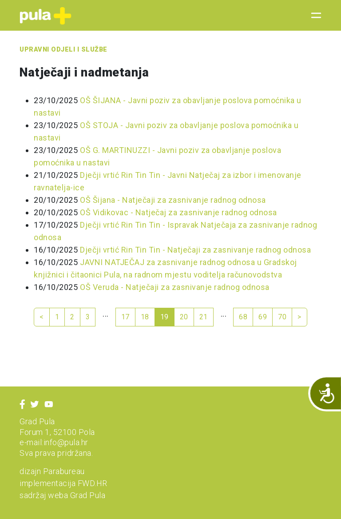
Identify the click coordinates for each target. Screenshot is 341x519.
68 (243, 317)
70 (282, 317)
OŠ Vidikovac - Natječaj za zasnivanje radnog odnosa (178, 212)
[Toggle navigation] (313, 15)
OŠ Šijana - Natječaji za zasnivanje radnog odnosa (173, 200)
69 (262, 317)
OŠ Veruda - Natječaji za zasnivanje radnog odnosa (175, 287)
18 (145, 317)
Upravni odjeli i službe (63, 49)
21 (203, 317)
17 (125, 317)
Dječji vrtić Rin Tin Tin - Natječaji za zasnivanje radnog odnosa (195, 249)
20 (184, 317)
